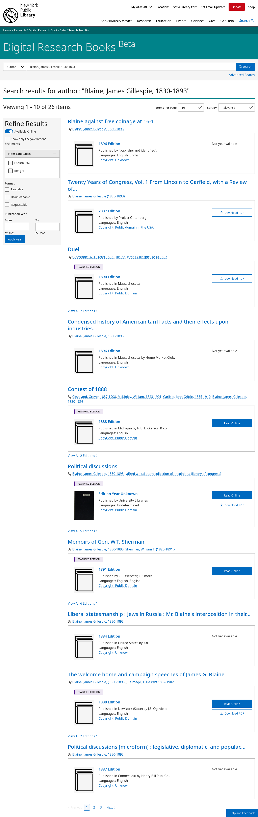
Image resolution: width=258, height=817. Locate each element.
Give (212, 21)
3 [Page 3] (101, 807)
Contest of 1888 (87, 389)
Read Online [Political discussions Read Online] (232, 495)
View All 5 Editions (83, 531)
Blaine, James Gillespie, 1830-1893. (98, 336)
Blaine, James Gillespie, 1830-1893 (98, 129)
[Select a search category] (15, 67)
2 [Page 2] (94, 807)
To (36, 220)
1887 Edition (109, 769)
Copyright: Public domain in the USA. (126, 227)
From (8, 220)
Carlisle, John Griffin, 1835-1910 (186, 396)
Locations (163, 7)
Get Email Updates (213, 7)
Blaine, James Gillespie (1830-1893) (98, 196)
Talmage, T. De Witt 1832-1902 (151, 682)
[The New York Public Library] (20, 13)
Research (144, 21)
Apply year (15, 239)
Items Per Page (166, 108)
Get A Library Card (185, 7)
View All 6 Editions (83, 603)
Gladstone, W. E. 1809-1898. (93, 257)
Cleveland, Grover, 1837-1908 (94, 396)
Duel (73, 249)
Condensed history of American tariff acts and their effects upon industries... (148, 325)
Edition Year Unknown (118, 493)
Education (163, 21)
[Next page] (110, 807)
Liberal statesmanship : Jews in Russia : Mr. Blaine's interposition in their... (159, 614)
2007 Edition (109, 211)
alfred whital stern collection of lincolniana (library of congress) (173, 473)
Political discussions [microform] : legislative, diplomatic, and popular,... (157, 746)
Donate (236, 7)
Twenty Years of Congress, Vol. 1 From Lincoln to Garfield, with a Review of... (157, 185)
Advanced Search (242, 75)
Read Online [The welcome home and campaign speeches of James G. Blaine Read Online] (232, 704)
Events (181, 21)
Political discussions (92, 466)
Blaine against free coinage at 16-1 (111, 121)
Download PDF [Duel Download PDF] (232, 278)
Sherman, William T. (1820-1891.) (150, 549)
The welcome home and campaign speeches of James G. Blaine (146, 674)
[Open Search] (247, 21)
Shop (251, 7)
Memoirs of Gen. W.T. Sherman (106, 541)
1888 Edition (109, 421)
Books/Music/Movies (116, 21)
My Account (141, 7)
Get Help (227, 21)
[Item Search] (131, 67)
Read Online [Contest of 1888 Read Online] (232, 423)
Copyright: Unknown (114, 160)
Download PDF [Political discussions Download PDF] (232, 505)
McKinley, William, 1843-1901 (139, 396)
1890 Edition (109, 276)
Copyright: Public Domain (118, 293)
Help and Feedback (242, 813)
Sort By (212, 108)
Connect (197, 21)
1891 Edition (109, 569)
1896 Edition (109, 143)
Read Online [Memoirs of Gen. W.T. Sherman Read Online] (232, 571)
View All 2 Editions (83, 311)
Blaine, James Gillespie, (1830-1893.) (99, 682)
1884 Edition (109, 636)
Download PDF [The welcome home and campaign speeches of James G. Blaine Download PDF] (232, 713)
